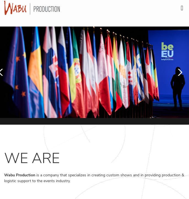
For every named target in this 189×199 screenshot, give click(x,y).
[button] (178, 72)
